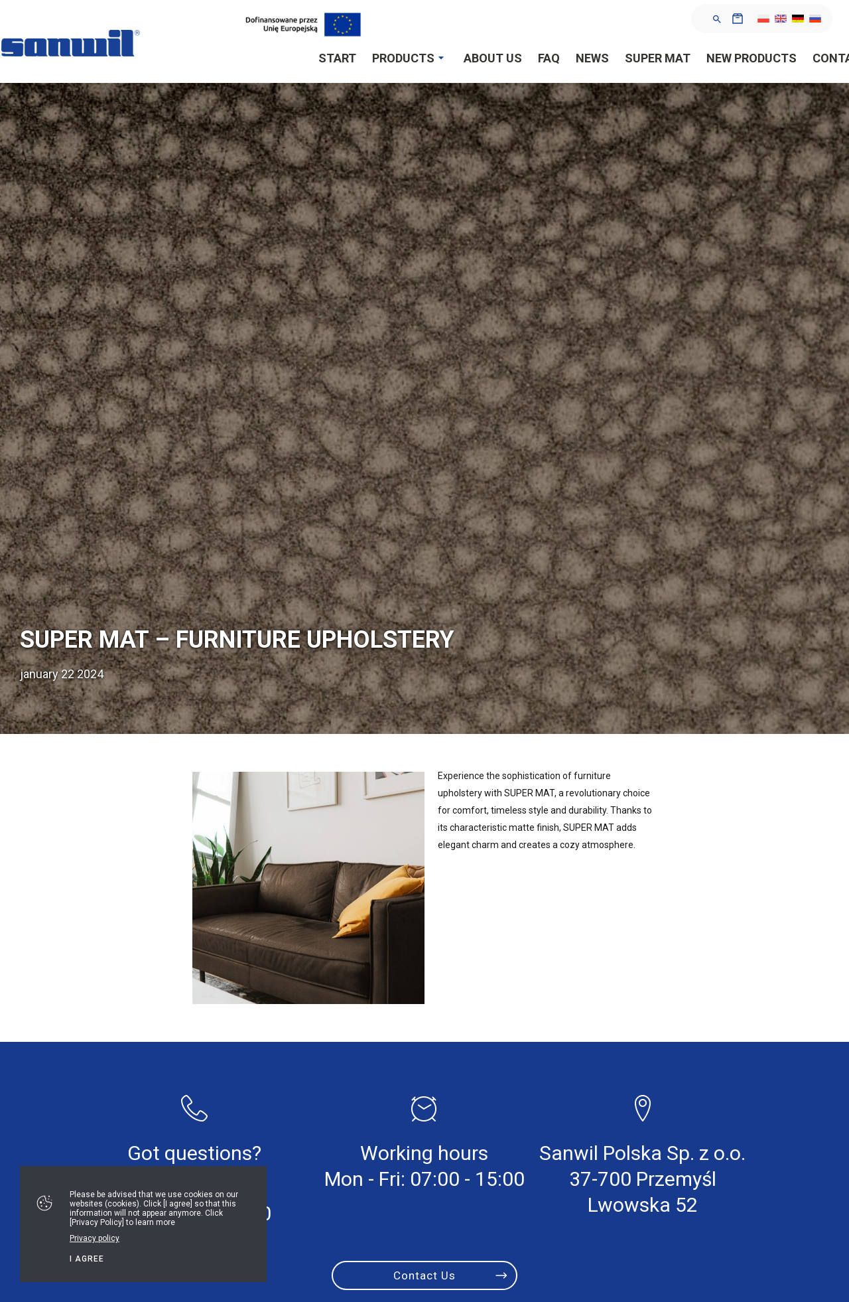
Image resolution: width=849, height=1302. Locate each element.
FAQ (549, 58)
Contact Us (424, 1275)
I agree (87, 1259)
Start (337, 58)
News (592, 58)
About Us (493, 58)
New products (751, 58)
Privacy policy (94, 1238)
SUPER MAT (657, 58)
